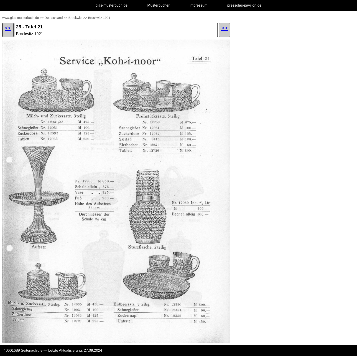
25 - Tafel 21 (29, 26)
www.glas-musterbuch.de (20, 18)
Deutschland (54, 18)
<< (8, 28)
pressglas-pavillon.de (244, 5)
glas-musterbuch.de (112, 5)
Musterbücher (158, 5)
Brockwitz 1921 (99, 18)
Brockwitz (75, 18)
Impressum (198, 5)
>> (42, 18)
